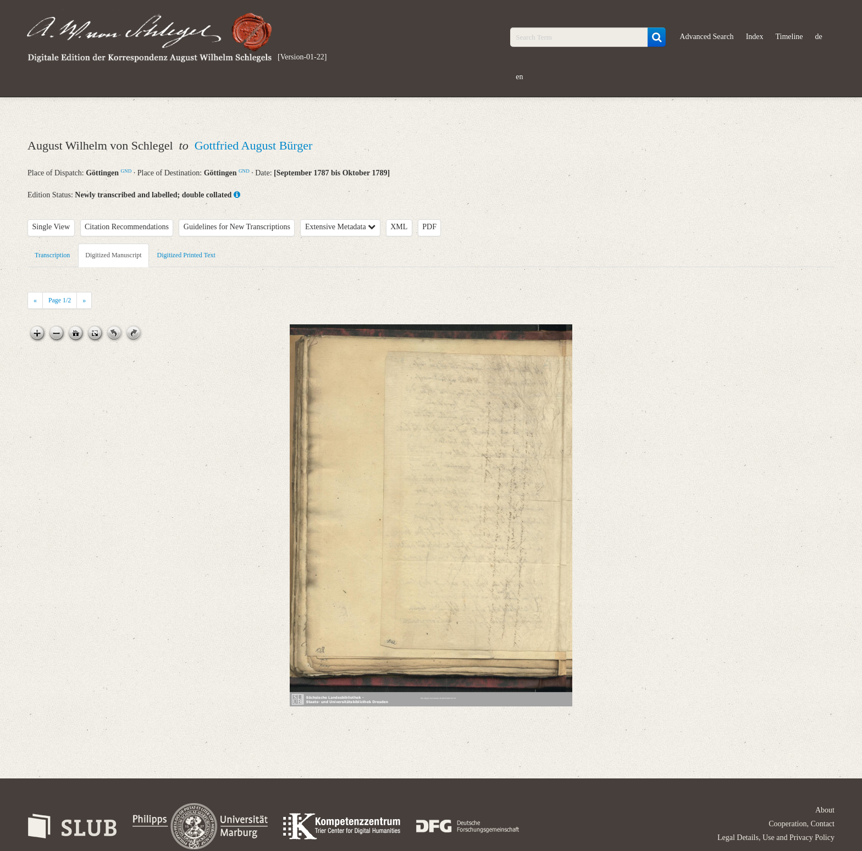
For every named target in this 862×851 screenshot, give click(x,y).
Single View (51, 227)
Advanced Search (706, 36)
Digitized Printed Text (186, 255)
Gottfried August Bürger (254, 145)
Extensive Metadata (340, 227)
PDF (429, 227)
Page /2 (59, 300)
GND (126, 171)
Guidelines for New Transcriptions (237, 227)
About (825, 810)
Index (755, 36)
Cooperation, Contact (802, 824)
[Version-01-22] (302, 57)
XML (398, 227)
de (818, 36)
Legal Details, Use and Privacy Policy (776, 837)
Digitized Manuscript (113, 255)
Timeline (789, 36)
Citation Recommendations (127, 227)
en (519, 77)
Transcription (52, 255)
